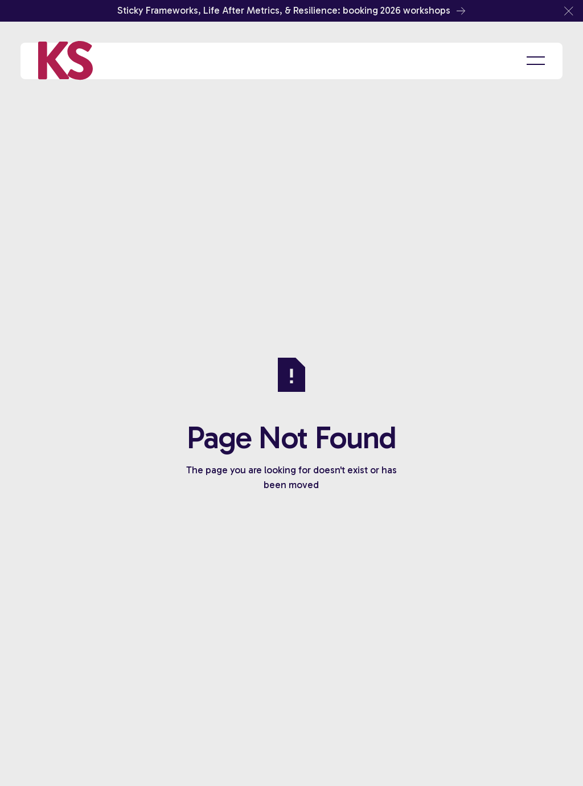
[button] (569, 11)
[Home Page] (65, 61)
